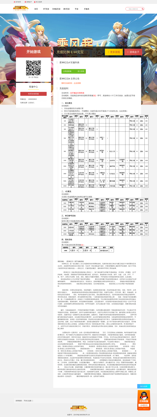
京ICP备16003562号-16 (81, 415)
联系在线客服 (33, 94)
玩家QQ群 (23, 103)
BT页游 (46, 9)
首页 (36, 9)
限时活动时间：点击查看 (71, 83)
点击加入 (31, 103)
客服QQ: (23, 99)
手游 (76, 9)
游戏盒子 (29, 2)
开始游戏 (33, 52)
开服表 (86, 9)
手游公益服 (27, 401)
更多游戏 (114, 52)
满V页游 (66, 9)
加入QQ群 (39, 2)
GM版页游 (56, 9)
